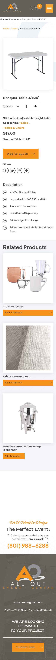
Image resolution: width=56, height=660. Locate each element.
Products (14, 19)
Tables (14, 28)
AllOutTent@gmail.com (28, 602)
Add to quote (17, 154)
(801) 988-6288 (28, 545)
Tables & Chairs (13, 128)
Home (3, 19)
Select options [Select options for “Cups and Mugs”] (13, 312)
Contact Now (29, 647)
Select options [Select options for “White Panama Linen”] (13, 382)
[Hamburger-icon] (49, 8)
